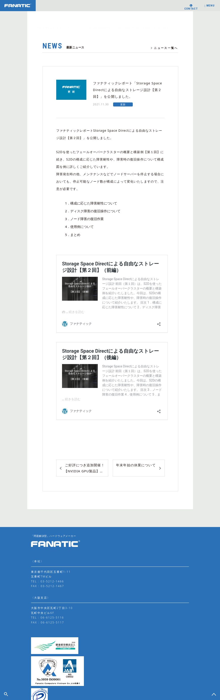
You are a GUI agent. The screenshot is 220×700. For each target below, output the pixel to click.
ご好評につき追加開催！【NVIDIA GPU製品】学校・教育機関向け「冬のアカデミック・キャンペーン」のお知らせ (86, 468)
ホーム (38, 27)
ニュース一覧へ (164, 48)
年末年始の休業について (136, 465)
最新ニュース (52, 27)
